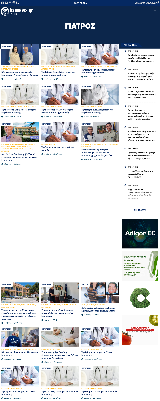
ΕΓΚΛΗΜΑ (90, 306)
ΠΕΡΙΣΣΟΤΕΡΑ (140, 211)
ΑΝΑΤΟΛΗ (93, 66)
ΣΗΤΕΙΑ (85, 286)
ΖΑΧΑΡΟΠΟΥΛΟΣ (69, 66)
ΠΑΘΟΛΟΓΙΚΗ (86, 149)
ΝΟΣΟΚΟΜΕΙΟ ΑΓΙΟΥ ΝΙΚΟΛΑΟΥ (12, 147)
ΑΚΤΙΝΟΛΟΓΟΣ (13, 69)
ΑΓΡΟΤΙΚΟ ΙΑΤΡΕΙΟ (47, 69)
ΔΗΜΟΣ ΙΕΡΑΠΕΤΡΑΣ (8, 66)
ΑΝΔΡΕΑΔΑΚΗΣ (27, 152)
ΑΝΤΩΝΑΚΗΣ (5, 154)
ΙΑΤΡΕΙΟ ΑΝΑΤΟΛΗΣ (111, 66)
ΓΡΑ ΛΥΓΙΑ (44, 350)
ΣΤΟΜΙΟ (53, 66)
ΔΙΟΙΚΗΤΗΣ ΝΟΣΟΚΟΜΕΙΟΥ (11, 152)
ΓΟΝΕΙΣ (13, 308)
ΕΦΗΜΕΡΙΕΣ (65, 306)
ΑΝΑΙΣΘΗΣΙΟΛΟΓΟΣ (24, 149)
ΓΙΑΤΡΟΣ (4, 69)
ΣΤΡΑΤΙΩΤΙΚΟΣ (112, 147)
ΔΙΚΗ (97, 306)
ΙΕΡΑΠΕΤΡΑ (6, 46)
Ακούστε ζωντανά (147, 3)
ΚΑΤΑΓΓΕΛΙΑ (25, 306)
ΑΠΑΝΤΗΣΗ (5, 308)
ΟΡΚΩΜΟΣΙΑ (25, 350)
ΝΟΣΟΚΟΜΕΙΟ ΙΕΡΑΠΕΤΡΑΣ (26, 66)
